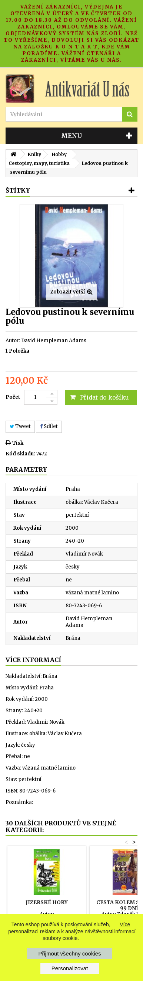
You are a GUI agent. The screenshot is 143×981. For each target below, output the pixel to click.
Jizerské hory (47, 902)
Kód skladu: (20, 454)
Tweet (20, 426)
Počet (13, 397)
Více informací (125, 927)
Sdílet (49, 426)
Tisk (17, 443)
